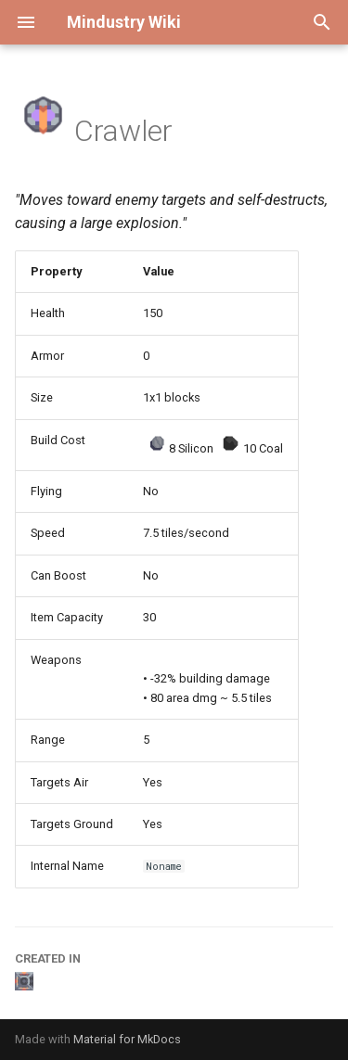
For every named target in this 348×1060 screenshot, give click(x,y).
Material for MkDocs (127, 1039)
